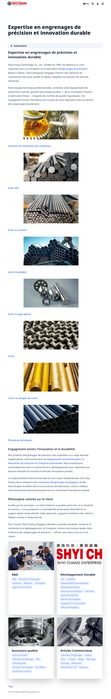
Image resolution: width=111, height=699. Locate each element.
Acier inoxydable (43, 255)
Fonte (43, 339)
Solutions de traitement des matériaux (43, 129)
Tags (10, 686)
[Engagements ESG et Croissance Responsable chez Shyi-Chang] (80, 578)
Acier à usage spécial (43, 297)
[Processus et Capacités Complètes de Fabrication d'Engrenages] (80, 648)
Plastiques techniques (43, 423)
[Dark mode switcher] (98, 4)
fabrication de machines (21, 463)
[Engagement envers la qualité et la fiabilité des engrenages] (31, 648)
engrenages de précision (73, 68)
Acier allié (43, 171)
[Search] (93, 4)
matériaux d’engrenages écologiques (58, 482)
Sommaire (20, 46)
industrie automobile (50, 463)
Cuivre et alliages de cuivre (43, 381)
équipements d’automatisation (64, 459)
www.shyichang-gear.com (27, 691)
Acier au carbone (43, 213)
